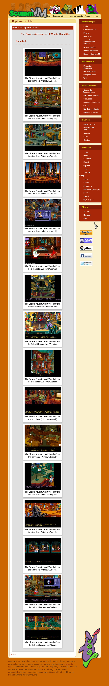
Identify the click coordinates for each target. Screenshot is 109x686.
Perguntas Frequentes (87, 67)
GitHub (86, 106)
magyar (86, 179)
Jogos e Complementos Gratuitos (89, 42)
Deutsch (86, 155)
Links (85, 137)
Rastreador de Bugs (91, 95)
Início (85, 26)
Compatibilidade (89, 75)
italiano (86, 183)
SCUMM (86, 212)
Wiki (85, 78)
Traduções (87, 99)
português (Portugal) (91, 189)
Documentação (88, 61)
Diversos (86, 120)
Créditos (86, 140)
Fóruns (86, 33)
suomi (85, 169)
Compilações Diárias (91, 102)
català (85, 152)
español (86, 166)
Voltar (13, 654)
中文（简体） (89, 200)
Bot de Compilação (91, 109)
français (86, 172)
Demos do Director (90, 51)
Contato (86, 133)
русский (86, 193)
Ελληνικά (87, 159)
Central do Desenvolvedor (89, 91)
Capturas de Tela (90, 30)
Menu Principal (88, 22)
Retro (85, 218)
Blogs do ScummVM (91, 54)
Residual (86, 215)
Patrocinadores (89, 124)
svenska (86, 196)
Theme (85, 207)
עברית (81, 176)
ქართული (87, 186)
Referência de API (90, 113)
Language (86, 147)
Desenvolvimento (89, 86)
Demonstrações (89, 47)
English (86, 162)
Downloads (87, 36)
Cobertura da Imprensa (88, 129)
